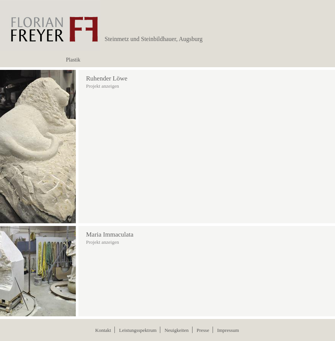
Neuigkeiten (176, 330)
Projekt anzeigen (102, 86)
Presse (203, 330)
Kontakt (103, 330)
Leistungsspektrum (138, 330)
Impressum (228, 330)
